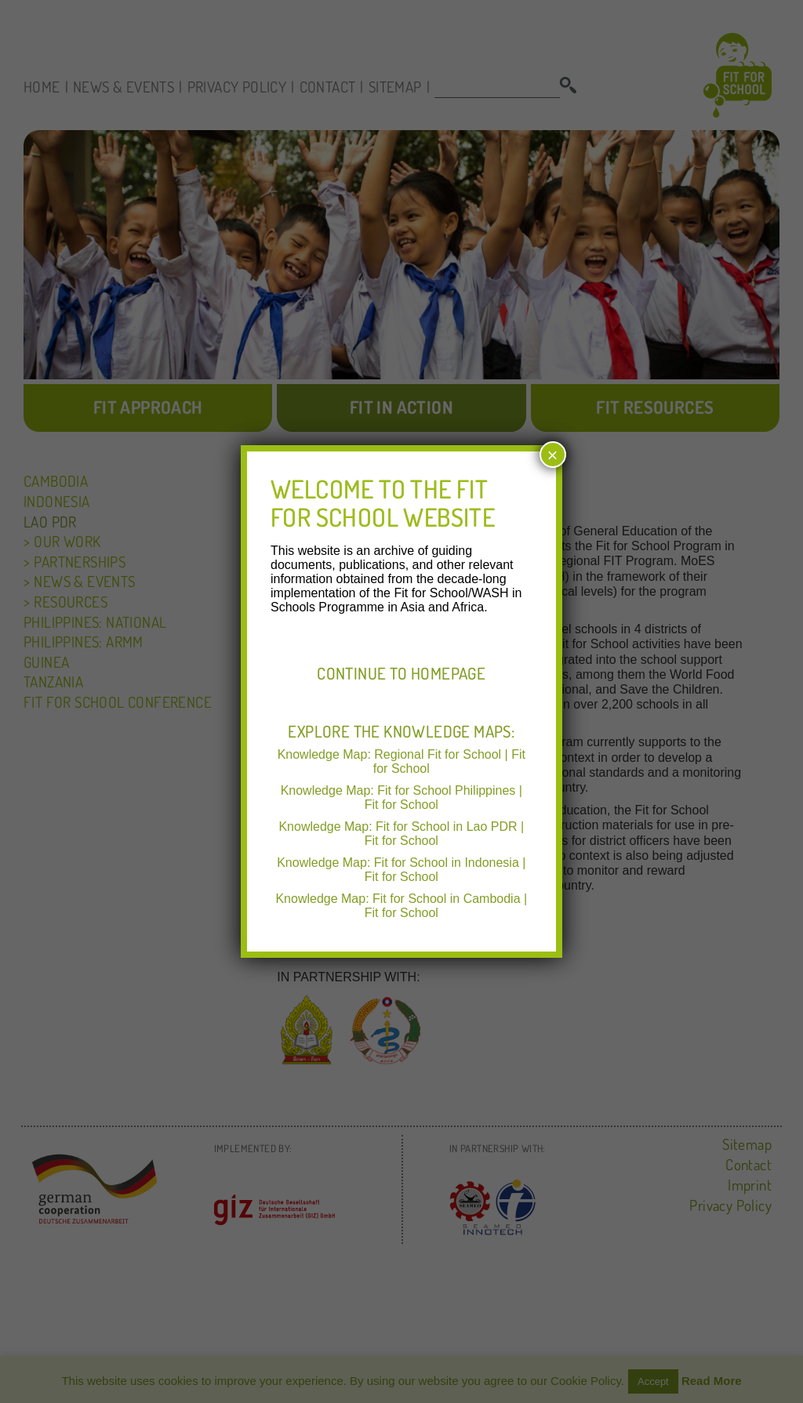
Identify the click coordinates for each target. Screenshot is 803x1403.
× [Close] (552, 455)
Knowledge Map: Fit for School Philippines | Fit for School (401, 797)
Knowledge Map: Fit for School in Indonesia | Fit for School (401, 869)
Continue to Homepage (401, 673)
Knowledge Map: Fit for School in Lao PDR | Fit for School (401, 833)
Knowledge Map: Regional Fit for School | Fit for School (401, 761)
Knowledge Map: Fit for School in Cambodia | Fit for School (401, 905)
